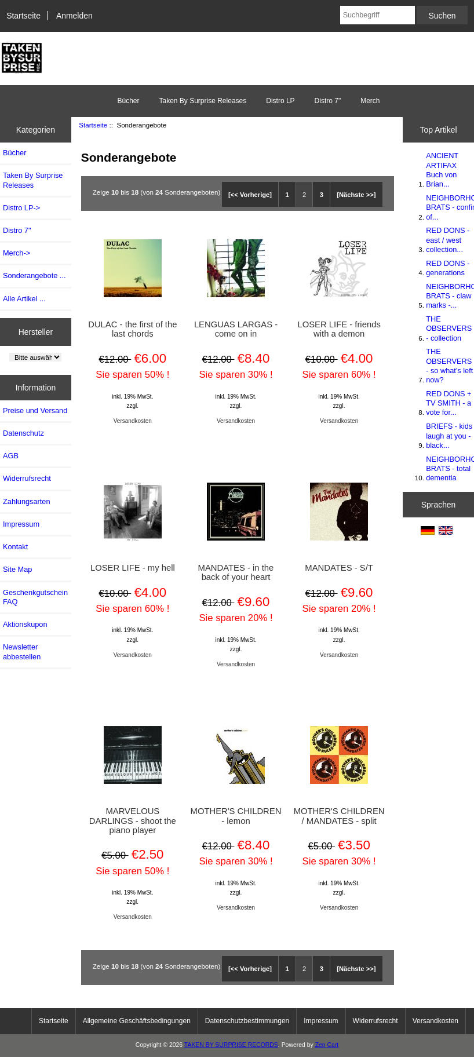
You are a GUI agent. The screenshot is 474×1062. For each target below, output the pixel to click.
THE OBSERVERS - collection (449, 328)
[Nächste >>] (356, 194)
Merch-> (16, 253)
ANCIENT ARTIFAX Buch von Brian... (442, 169)
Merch (370, 101)
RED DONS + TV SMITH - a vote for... (448, 403)
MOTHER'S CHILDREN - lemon (236, 815)
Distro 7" (328, 101)
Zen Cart (327, 1045)
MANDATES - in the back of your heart (236, 572)
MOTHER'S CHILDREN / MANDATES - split (339, 815)
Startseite (23, 15)
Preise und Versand (35, 410)
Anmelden (74, 15)
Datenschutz (23, 433)
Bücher (128, 101)
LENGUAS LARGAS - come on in (236, 329)
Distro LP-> (21, 207)
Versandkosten (133, 421)
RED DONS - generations (447, 268)
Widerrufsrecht (27, 478)
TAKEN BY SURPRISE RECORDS (231, 1045)
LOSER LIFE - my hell (132, 567)
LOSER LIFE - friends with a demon (338, 329)
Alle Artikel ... (24, 298)
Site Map (17, 569)
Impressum (21, 524)
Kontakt (15, 546)
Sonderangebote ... (34, 275)
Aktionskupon (25, 624)
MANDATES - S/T (339, 567)
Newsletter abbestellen (22, 651)
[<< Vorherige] (250, 194)
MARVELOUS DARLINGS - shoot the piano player (132, 820)
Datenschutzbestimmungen (247, 1021)
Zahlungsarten (26, 501)
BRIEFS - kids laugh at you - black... (449, 435)
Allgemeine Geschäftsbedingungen (137, 1021)
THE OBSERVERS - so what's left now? (449, 365)
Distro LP (280, 101)
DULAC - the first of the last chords (132, 329)
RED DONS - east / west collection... (447, 239)
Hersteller (36, 331)
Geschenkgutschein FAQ (35, 597)
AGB (11, 455)
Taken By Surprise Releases (202, 101)
